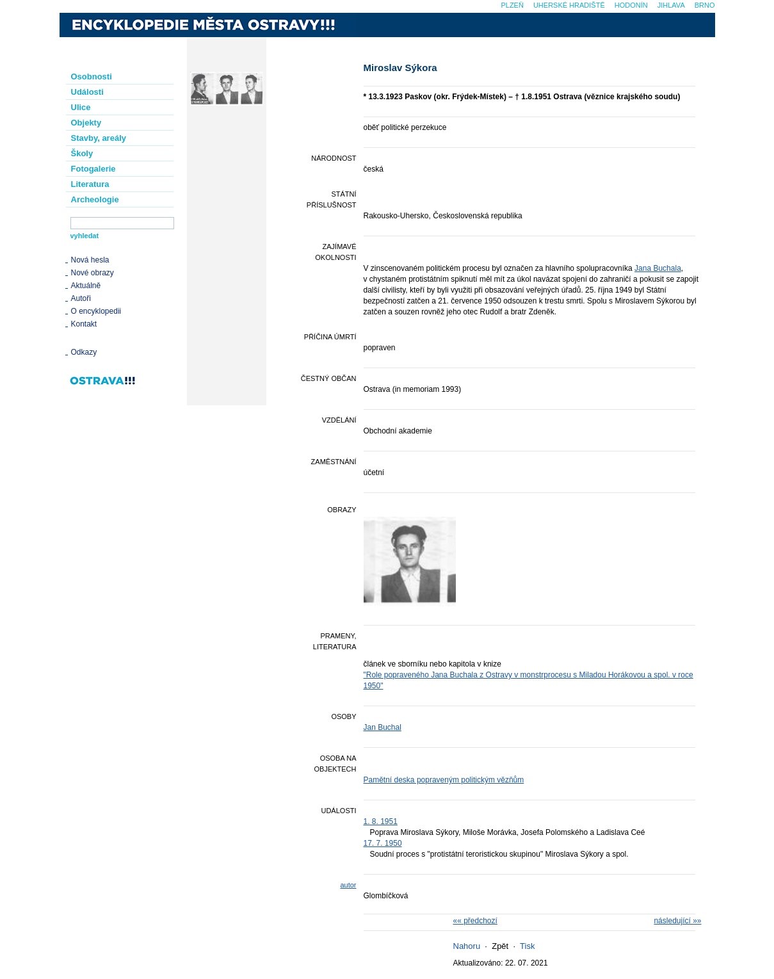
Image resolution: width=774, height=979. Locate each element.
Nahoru (467, 946)
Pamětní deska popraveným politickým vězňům (444, 779)
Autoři (81, 298)
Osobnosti (91, 76)
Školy (82, 153)
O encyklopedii (96, 311)
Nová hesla (90, 259)
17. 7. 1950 (383, 843)
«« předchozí (475, 920)
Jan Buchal (382, 727)
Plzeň (512, 5)
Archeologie (95, 199)
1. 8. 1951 (381, 821)
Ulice (81, 107)
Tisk (527, 946)
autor (348, 885)
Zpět (500, 946)
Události (87, 92)
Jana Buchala (657, 268)
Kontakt (84, 324)
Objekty (86, 122)
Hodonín (631, 5)
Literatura (90, 184)
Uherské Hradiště (569, 5)
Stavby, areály (98, 138)
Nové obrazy (92, 272)
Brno (705, 5)
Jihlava (671, 5)
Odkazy (84, 352)
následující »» (677, 920)
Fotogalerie (93, 169)
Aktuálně (86, 285)
